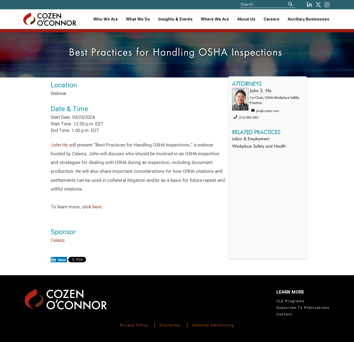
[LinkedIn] (309, 5)
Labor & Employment (250, 139)
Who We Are (105, 19)
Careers (271, 19)
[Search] (290, 4)
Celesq (57, 240)
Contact (284, 314)
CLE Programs (290, 301)
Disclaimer (170, 325)
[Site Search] (268, 4)
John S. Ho (261, 91)
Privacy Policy (134, 325)
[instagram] (326, 5)
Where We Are (215, 19)
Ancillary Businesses (308, 19)
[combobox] (175, 19)
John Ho (59, 145)
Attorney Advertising (213, 325)
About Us (246, 19)
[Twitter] (318, 5)
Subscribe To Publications (302, 308)
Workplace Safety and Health (259, 147)
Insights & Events (175, 19)
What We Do (138, 19)
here (96, 206)
